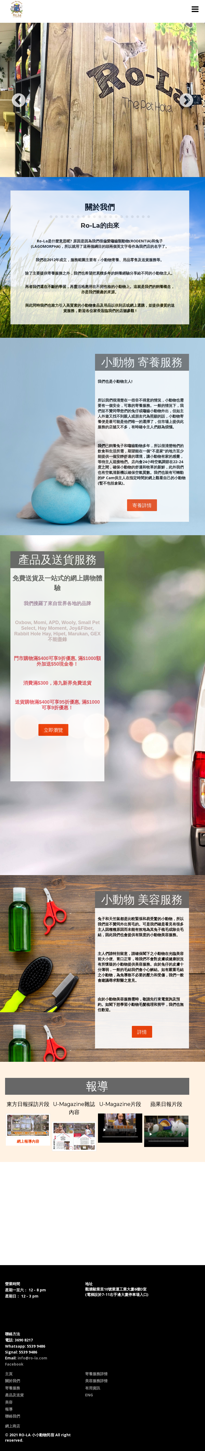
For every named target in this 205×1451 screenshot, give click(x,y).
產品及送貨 (14, 1394)
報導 (9, 1409)
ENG (89, 1394)
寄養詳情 (142, 505)
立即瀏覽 (53, 730)
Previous (13, 100)
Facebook (14, 1364)
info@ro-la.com (32, 1357)
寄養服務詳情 (96, 1373)
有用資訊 (92, 1387)
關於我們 (12, 1380)
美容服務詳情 (96, 1380)
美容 (9, 1402)
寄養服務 (12, 1387)
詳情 (142, 1032)
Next (191, 100)
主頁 (9, 1373)
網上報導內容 (28, 1141)
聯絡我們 (12, 1416)
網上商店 (12, 1425)
